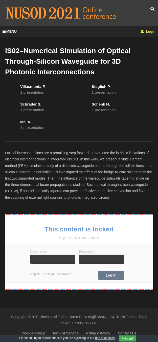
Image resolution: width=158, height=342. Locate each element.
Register (36, 274)
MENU (10, 31)
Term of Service (65, 333)
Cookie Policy (33, 333)
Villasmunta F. (33, 86)
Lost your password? (58, 274)
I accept (127, 338)
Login (148, 31)
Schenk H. (101, 104)
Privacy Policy (98, 333)
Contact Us (127, 333)
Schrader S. (30, 104)
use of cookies (105, 338)
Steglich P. (101, 86)
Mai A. (25, 122)
